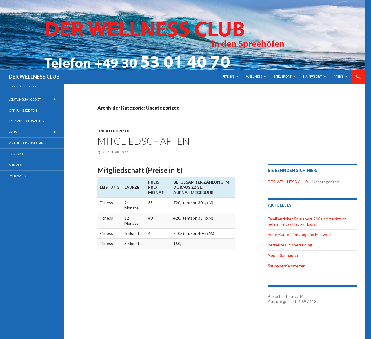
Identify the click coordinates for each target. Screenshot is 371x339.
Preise (338, 76)
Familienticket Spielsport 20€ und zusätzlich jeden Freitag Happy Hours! (307, 221)
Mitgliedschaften (143, 141)
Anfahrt (16, 164)
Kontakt (16, 154)
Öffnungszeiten (23, 110)
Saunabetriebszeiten (286, 265)
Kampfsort (312, 76)
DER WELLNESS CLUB (34, 76)
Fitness (228, 76)
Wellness (254, 76)
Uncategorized (113, 131)
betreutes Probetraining (290, 244)
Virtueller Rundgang (27, 143)
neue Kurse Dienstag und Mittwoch (300, 234)
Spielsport (283, 76)
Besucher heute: (283, 296)
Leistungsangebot (25, 99)
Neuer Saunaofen (283, 255)
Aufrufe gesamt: (283, 301)
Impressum (18, 175)
